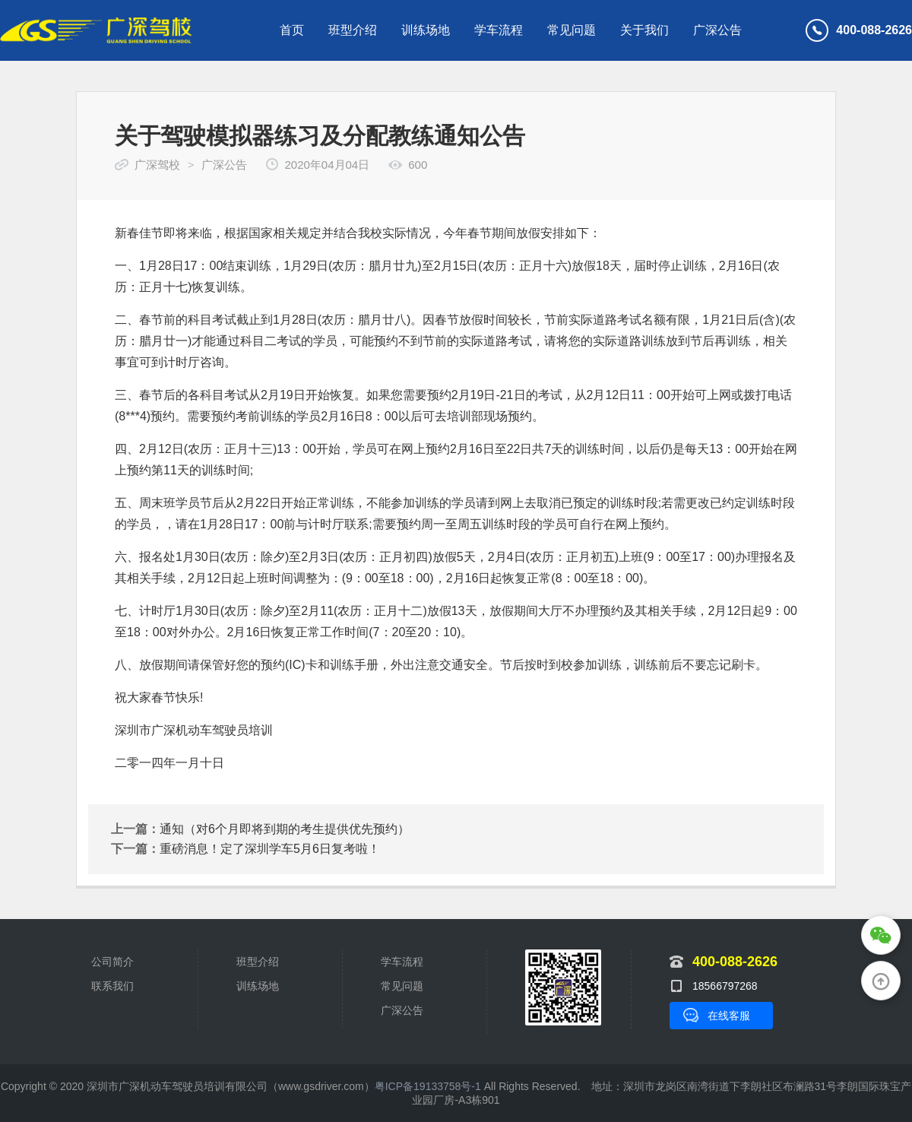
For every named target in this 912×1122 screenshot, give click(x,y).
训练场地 (425, 30)
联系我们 (112, 986)
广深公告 (717, 30)
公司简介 (112, 962)
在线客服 (729, 1015)
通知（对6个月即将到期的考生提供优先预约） (285, 828)
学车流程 (498, 30)
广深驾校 (157, 164)
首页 (292, 30)
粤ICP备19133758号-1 (428, 1086)
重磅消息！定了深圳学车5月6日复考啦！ (270, 848)
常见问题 (571, 30)
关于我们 (644, 30)
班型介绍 (352, 30)
